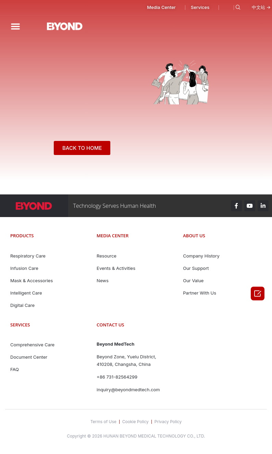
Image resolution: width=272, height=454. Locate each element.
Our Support (196, 268)
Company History (201, 256)
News (103, 280)
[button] (154, 7)
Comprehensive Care (32, 344)
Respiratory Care (28, 256)
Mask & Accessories (31, 280)
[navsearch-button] (237, 7)
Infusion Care (24, 268)
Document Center (28, 357)
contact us (110, 325)
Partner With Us (199, 293)
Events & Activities (116, 268)
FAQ (14, 369)
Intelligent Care (26, 293)
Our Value (193, 280)
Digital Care (22, 305)
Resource (106, 256)
